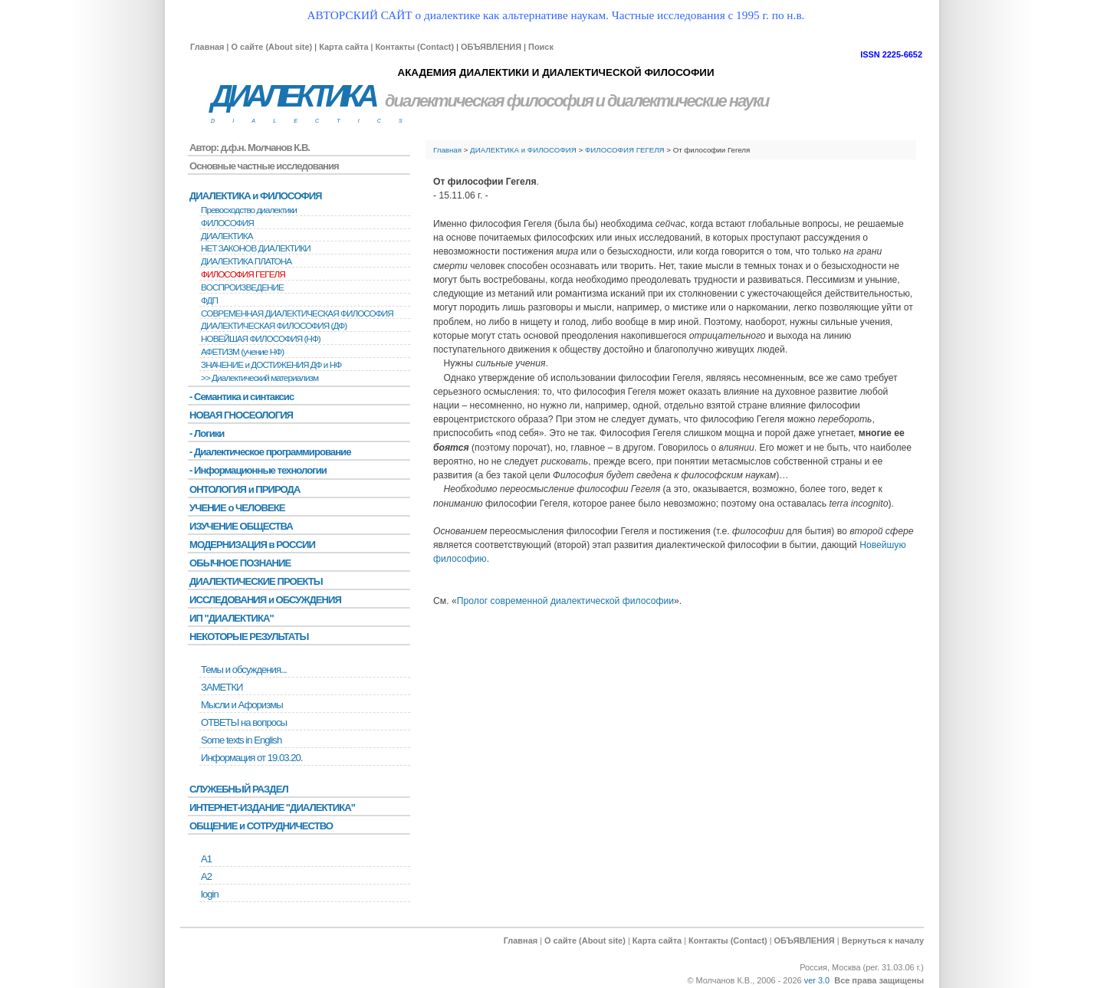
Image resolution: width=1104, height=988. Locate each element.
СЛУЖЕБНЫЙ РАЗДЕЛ (238, 789)
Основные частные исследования (264, 166)
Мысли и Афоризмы (242, 705)
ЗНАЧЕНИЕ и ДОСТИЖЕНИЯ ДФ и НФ (271, 364)
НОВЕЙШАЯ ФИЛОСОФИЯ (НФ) (260, 338)
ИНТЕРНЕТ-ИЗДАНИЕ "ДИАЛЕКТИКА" (272, 807)
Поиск (541, 46)
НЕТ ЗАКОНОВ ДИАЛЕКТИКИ (255, 248)
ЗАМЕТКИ (221, 687)
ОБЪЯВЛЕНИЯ (491, 46)
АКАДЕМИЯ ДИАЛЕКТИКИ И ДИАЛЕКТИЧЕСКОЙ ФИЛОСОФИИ (555, 72)
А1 (206, 859)
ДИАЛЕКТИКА (293, 96)
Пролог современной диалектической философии (565, 601)
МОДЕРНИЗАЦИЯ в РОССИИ (252, 544)
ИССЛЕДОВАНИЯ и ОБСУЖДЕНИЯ (265, 600)
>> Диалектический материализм (259, 378)
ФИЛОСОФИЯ (227, 223)
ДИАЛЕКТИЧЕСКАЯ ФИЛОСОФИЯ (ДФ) (274, 325)
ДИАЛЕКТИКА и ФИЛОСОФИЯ (523, 150)
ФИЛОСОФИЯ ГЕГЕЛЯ (625, 150)
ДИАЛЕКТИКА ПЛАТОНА (246, 261)
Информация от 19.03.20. (251, 757)
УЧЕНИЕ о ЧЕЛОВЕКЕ (237, 508)
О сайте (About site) (271, 46)
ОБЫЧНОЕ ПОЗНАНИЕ (240, 563)
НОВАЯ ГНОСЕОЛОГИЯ (241, 415)
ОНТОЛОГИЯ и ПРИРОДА (244, 489)
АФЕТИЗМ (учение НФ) (242, 351)
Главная (207, 46)
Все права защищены (879, 980)
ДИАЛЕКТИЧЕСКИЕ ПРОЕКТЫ (256, 581)
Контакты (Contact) (414, 46)
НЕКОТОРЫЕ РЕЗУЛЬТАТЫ (248, 636)
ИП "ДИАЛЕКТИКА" (231, 618)
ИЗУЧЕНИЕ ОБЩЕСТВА (241, 526)
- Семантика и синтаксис (241, 396)
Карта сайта (343, 46)
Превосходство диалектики (249, 210)
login (210, 894)
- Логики (206, 433)
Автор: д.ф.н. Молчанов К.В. (249, 147)
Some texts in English (241, 740)
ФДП (209, 300)
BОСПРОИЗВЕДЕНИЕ (242, 287)
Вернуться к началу (883, 940)
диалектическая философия (489, 100)
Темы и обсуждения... (244, 669)
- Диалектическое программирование (269, 452)
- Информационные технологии (258, 470)
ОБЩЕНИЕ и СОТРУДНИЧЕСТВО (261, 826)
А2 (206, 876)
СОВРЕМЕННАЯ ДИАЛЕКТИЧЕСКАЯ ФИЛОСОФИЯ (297, 313)
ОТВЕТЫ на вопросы (244, 722)
